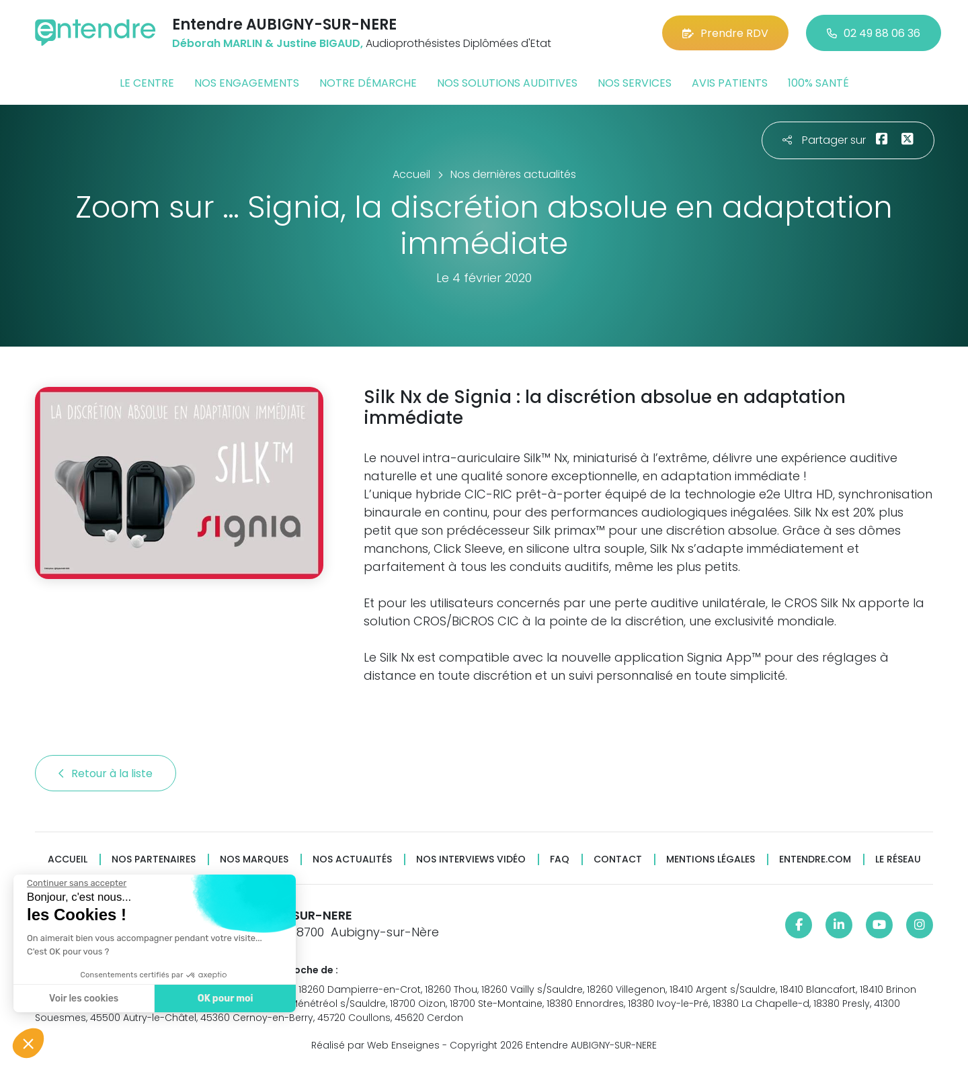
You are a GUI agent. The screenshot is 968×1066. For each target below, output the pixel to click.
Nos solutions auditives (507, 83)
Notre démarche (368, 83)
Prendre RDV (725, 33)
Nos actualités (352, 859)
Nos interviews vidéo (471, 859)
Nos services (635, 83)
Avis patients (730, 83)
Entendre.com (815, 859)
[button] (28, 1043)
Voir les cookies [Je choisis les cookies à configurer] (83, 998)
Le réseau (898, 859)
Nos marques (254, 859)
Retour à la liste (105, 773)
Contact (618, 859)
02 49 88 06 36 (873, 33)
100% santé (818, 83)
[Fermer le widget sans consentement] (75, 883)
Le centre (147, 83)
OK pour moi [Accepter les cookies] (225, 998)
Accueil (67, 859)
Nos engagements (246, 83)
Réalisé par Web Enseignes (375, 1045)
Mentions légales (710, 859)
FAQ (559, 859)
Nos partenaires (154, 859)
